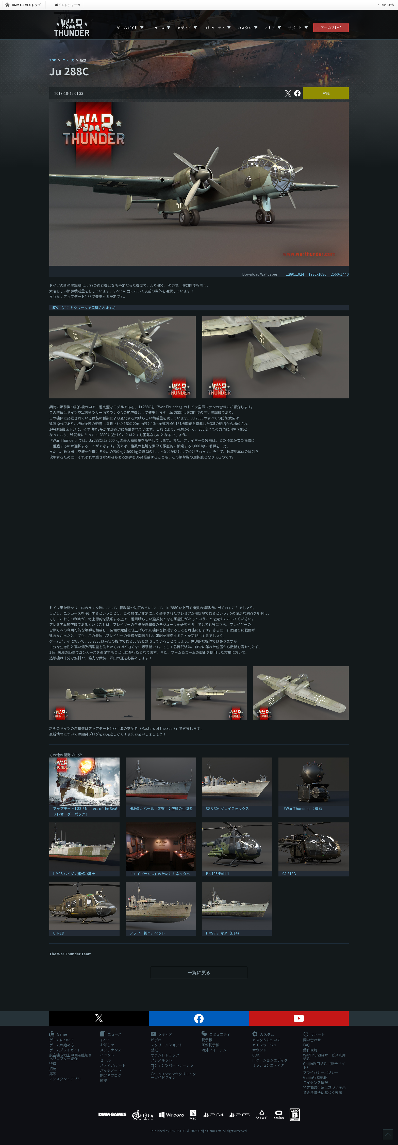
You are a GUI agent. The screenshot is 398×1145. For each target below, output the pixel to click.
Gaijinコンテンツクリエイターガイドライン (173, 1075)
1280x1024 (295, 274)
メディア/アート (113, 1065)
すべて (105, 1040)
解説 (325, 93)
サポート (295, 27)
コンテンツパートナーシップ (172, 1066)
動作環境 (310, 1050)
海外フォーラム (214, 1050)
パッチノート (110, 1070)
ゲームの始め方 (61, 1045)
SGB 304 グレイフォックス (227, 808)
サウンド (259, 1050)
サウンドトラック (165, 1055)
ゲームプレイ (331, 27)
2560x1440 (340, 274)
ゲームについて (61, 1040)
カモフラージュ (264, 1045)
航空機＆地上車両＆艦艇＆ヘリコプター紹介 (70, 1056)
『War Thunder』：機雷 (302, 808)
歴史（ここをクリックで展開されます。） (85, 307)
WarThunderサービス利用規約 (324, 1056)
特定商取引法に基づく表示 (324, 1087)
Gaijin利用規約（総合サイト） (324, 1065)
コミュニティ (214, 27)
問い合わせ (312, 1040)
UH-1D (58, 933)
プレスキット (161, 1060)
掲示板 (207, 1040)
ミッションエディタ (268, 1065)
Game (58, 1034)
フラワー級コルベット (147, 933)
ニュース (157, 27)
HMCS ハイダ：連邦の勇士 (74, 873)
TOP (52, 60)
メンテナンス (110, 1050)
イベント (107, 1055)
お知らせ (107, 1045)
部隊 (52, 1074)
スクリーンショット (167, 1045)
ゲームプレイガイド (65, 1050)
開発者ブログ (110, 1075)
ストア (269, 27)
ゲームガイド (127, 27)
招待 (52, 1068)
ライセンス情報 (315, 1082)
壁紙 (154, 1050)
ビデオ (156, 1040)
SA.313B (289, 873)
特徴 (52, 1063)
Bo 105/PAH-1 (217, 873)
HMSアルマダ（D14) (222, 933)
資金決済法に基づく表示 (322, 1092)
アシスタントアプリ (65, 1079)
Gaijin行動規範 (315, 1077)
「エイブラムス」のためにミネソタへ (159, 873)
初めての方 (388, 4)
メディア (184, 27)
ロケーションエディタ (270, 1060)
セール (105, 1060)
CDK (255, 1055)
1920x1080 (317, 274)
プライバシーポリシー (321, 1072)
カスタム (245, 27)
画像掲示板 (210, 1045)
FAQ (306, 1045)
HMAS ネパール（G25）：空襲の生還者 (161, 808)
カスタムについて (266, 1040)
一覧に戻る (199, 972)
